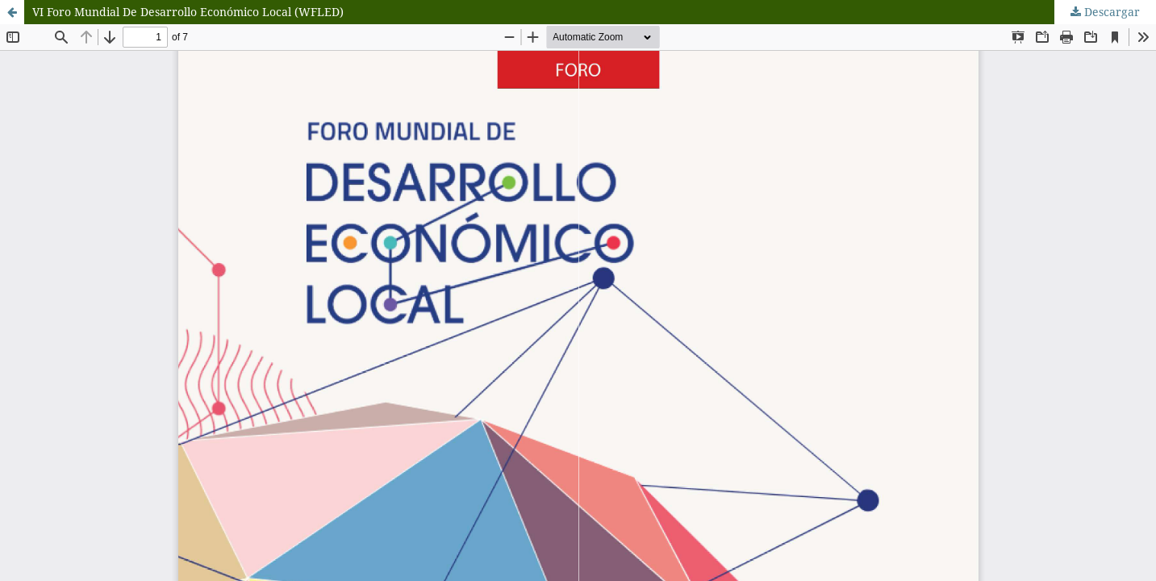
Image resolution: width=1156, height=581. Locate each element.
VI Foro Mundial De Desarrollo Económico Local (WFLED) (188, 11)
